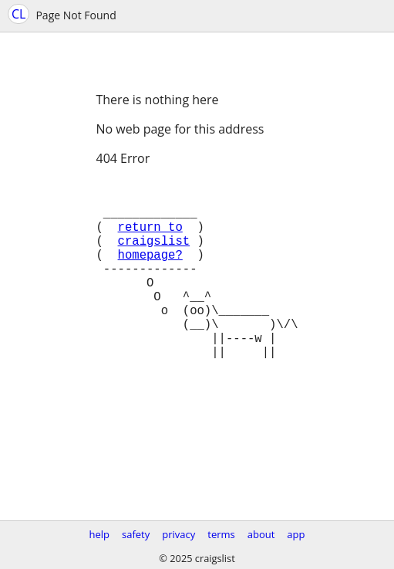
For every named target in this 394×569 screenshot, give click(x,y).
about (261, 534)
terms (220, 534)
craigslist (154, 255)
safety (136, 534)
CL (18, 13)
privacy (178, 534)
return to (150, 238)
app (296, 534)
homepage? (150, 272)
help (99, 534)
